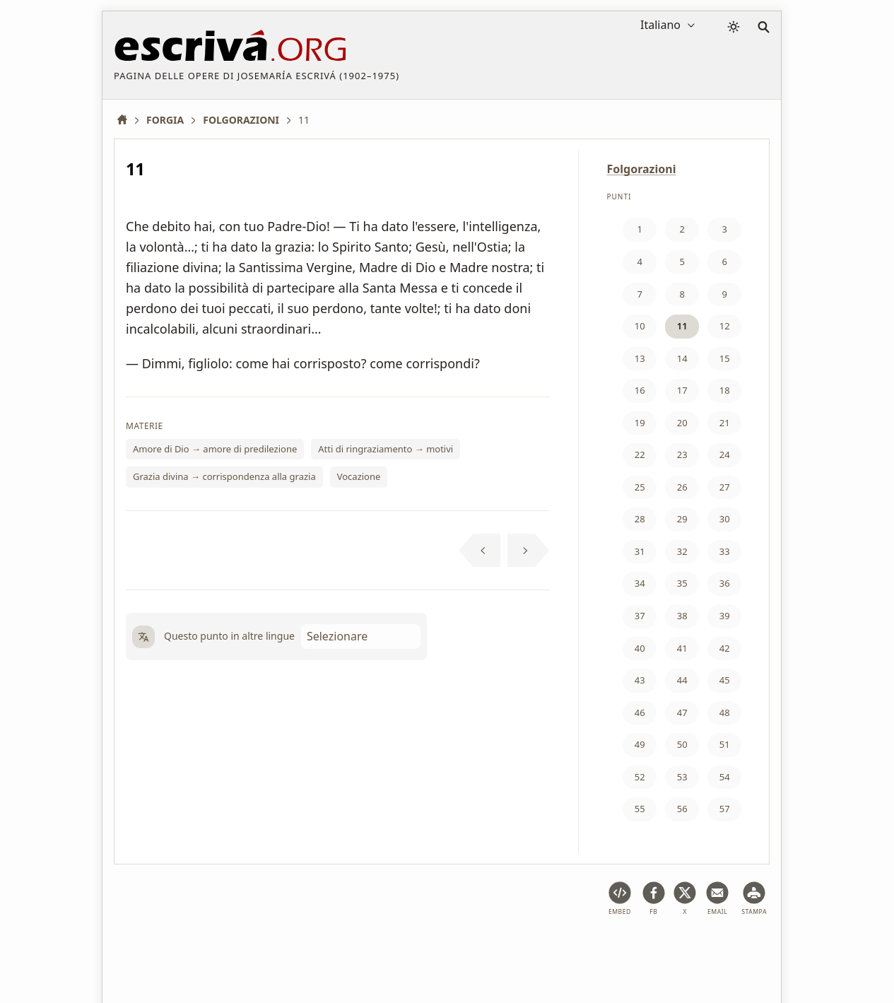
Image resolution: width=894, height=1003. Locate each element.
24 (724, 454)
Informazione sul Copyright (445, 949)
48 (724, 712)
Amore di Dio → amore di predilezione (215, 448)
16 (640, 390)
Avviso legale (210, 949)
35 (682, 583)
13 (640, 358)
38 (682, 615)
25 (640, 487)
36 (724, 583)
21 (724, 422)
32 (682, 551)
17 (682, 390)
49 (640, 744)
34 (640, 583)
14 (682, 358)
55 (640, 808)
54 (724, 776)
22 (640, 454)
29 (682, 518)
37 (640, 615)
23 (682, 454)
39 (724, 615)
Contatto (545, 949)
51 (724, 744)
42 (724, 648)
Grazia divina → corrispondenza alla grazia (224, 476)
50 (682, 744)
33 (724, 551)
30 (724, 518)
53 (682, 776)
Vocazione (359, 476)
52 (640, 776)
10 (640, 325)
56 (682, 808)
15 (724, 358)
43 (640, 680)
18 (724, 390)
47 (682, 712)
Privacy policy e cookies (311, 949)
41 (682, 648)
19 (640, 422)
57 (724, 808)
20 (682, 422)
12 (724, 325)
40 (640, 648)
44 (682, 680)
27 (724, 487)
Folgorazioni (641, 169)
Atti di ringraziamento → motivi (385, 448)
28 (640, 518)
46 (640, 712)
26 (682, 487)
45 (724, 680)
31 (640, 551)
